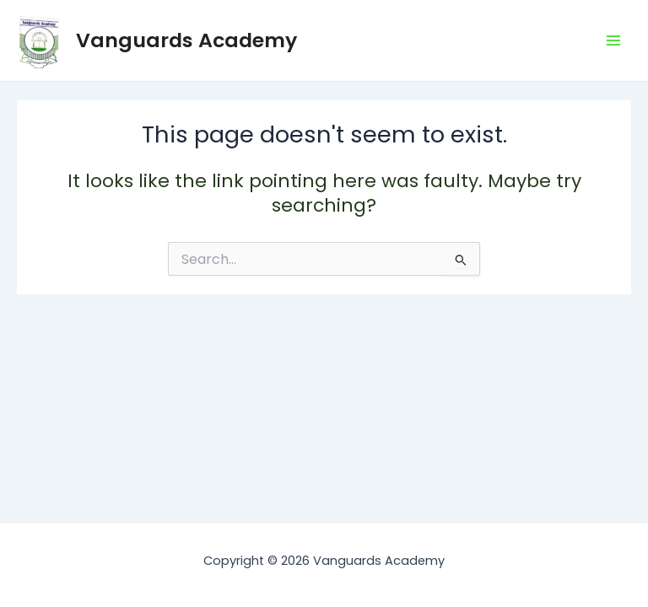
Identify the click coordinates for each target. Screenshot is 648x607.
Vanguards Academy (186, 40)
